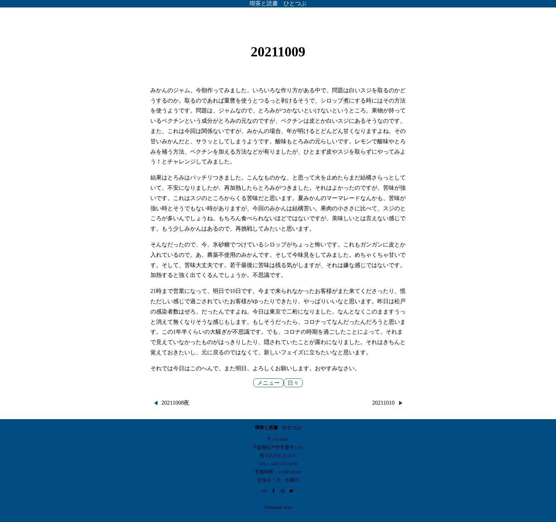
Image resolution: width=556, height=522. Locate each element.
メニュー (268, 383)
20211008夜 (175, 403)
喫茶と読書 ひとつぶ (278, 3)
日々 (293, 383)
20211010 (383, 403)
